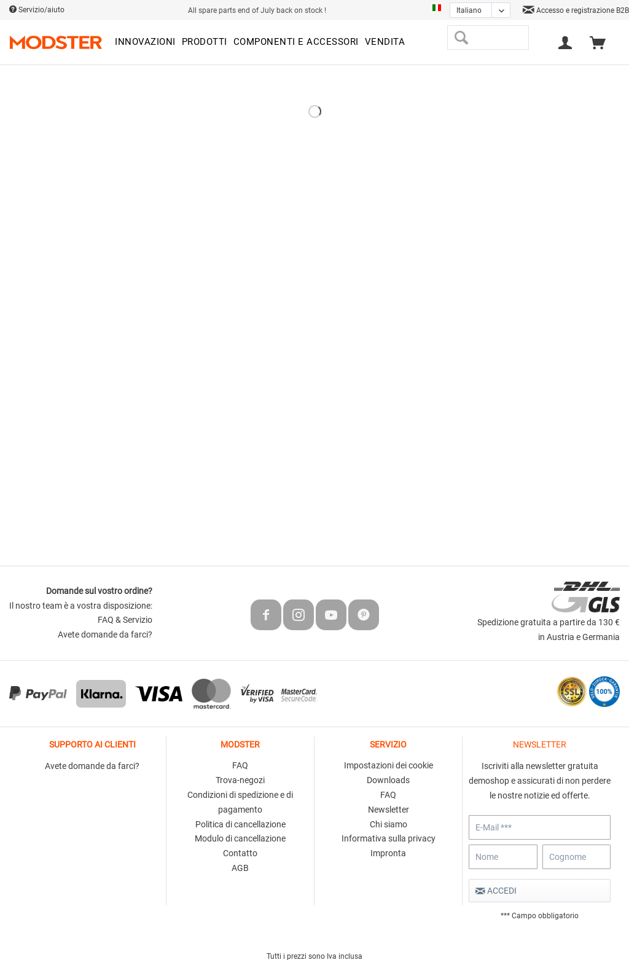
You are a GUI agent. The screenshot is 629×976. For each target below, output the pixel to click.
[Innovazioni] (145, 42)
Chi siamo (388, 824)
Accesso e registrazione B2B (576, 10)
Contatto (240, 853)
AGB (240, 868)
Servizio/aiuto (36, 10)
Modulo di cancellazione (240, 838)
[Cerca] (461, 37)
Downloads (388, 780)
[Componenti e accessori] (296, 42)
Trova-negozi (240, 780)
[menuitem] (145, 42)
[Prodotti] (204, 42)
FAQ (240, 765)
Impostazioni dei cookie (388, 765)
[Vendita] (385, 42)
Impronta (388, 853)
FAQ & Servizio (125, 620)
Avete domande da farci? (105, 634)
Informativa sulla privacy (389, 838)
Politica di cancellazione (240, 824)
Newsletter (388, 809)
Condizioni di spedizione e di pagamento (240, 802)
